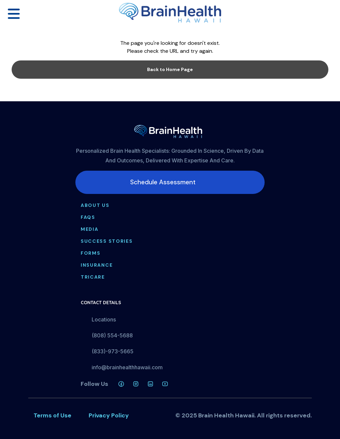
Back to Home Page (170, 69)
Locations (104, 319)
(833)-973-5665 (112, 351)
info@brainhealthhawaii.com (127, 367)
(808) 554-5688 (112, 335)
